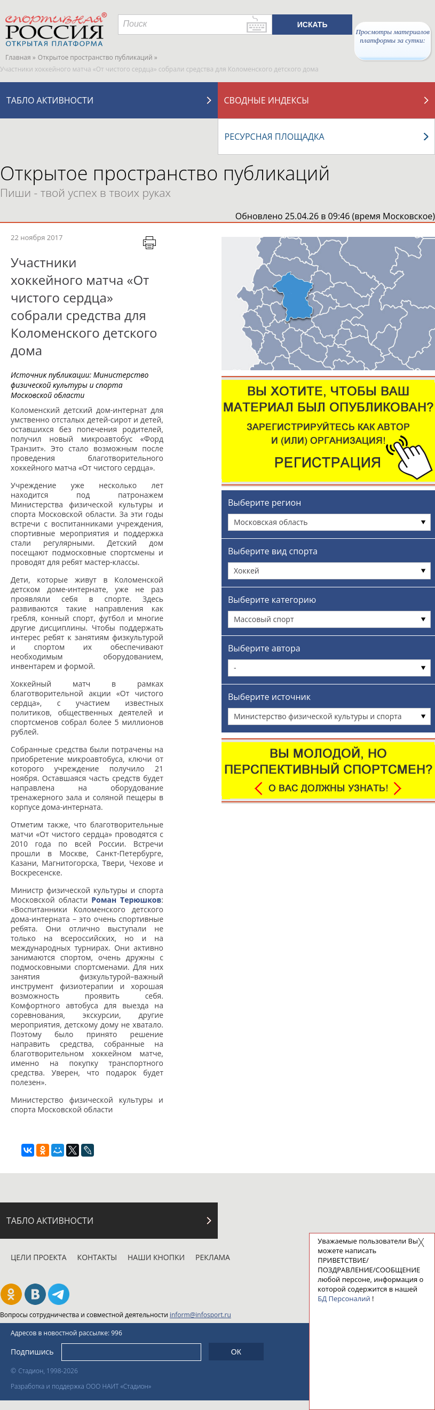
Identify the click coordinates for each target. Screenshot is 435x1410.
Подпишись (32, 1352)
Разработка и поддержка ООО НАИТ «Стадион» (81, 1386)
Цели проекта (39, 1257)
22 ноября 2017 (36, 237)
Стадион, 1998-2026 (48, 1370)
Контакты (97, 1257)
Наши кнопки (156, 1257)
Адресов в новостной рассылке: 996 (66, 1332)
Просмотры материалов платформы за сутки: (392, 36)
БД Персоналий (344, 1298)
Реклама (212, 1257)
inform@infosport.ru (200, 1314)
